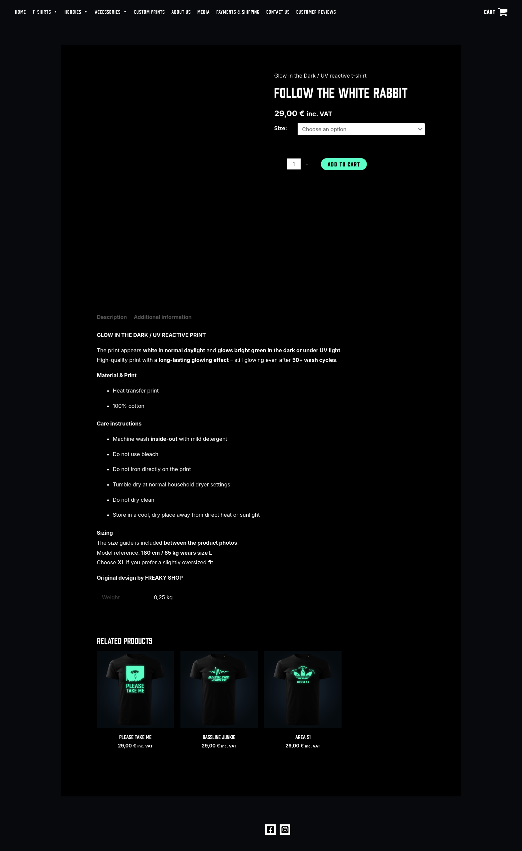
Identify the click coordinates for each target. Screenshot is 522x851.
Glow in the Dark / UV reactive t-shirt (320, 75)
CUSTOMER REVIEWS (316, 11)
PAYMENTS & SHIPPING (238, 11)
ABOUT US (181, 11)
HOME (20, 11)
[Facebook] (270, 829)
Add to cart (344, 164)
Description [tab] (112, 317)
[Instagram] (285, 829)
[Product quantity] (294, 164)
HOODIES (76, 11)
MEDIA (203, 11)
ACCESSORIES (111, 11)
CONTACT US (278, 11)
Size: (280, 128)
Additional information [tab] (163, 317)
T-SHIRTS (45, 11)
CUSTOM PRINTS (149, 11)
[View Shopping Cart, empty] (495, 11)
